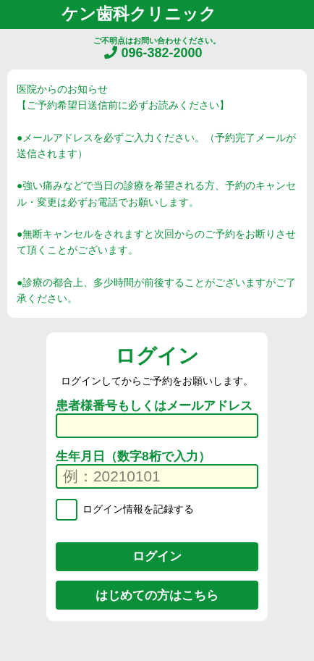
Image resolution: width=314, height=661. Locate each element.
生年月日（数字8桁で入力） (133, 456)
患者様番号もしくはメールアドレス (154, 405)
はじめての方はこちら (157, 595)
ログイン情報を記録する (137, 508)
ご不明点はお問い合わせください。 (157, 48)
